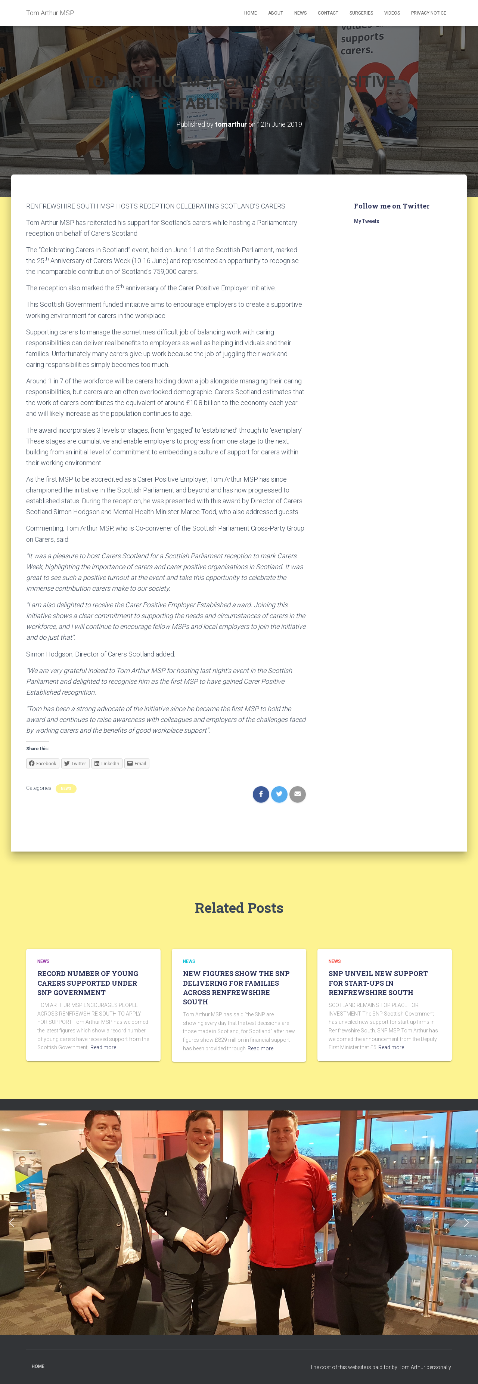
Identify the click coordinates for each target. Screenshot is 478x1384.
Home (250, 13)
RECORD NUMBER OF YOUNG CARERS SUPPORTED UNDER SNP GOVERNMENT (87, 983)
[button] (12, 1223)
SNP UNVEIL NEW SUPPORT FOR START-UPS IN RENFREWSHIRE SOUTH (378, 983)
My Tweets (366, 221)
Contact (328, 13)
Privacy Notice (428, 13)
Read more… (105, 1047)
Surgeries (361, 13)
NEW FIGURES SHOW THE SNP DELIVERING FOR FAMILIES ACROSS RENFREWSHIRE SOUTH (236, 987)
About (275, 13)
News (300, 13)
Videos (392, 13)
